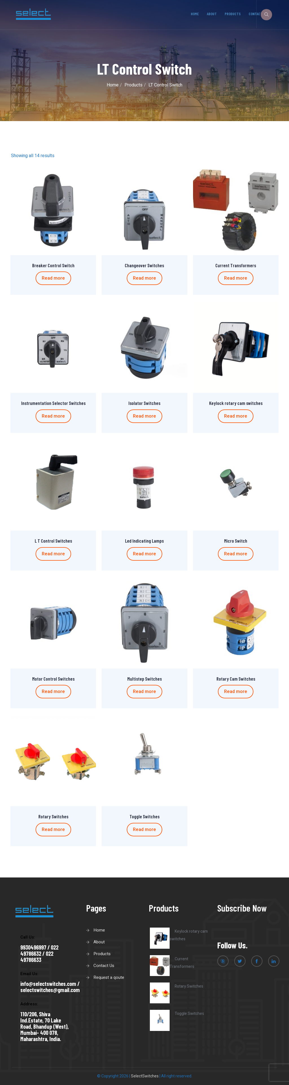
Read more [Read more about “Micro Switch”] (235, 554)
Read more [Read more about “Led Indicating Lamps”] (144, 554)
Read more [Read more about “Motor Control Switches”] (53, 691)
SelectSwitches (145, 1076)
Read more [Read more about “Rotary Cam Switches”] (235, 691)
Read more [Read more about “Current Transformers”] (235, 278)
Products (233, 13)
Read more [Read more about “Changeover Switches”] (144, 278)
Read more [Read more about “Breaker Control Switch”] (53, 278)
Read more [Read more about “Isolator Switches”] (144, 416)
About (212, 13)
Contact (255, 13)
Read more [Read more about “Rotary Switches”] (53, 829)
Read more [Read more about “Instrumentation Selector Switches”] (53, 416)
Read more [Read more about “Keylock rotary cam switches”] (235, 416)
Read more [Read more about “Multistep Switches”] (144, 691)
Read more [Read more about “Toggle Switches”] (144, 829)
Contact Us (103, 966)
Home (195, 13)
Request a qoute (108, 977)
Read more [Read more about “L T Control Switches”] (53, 554)
